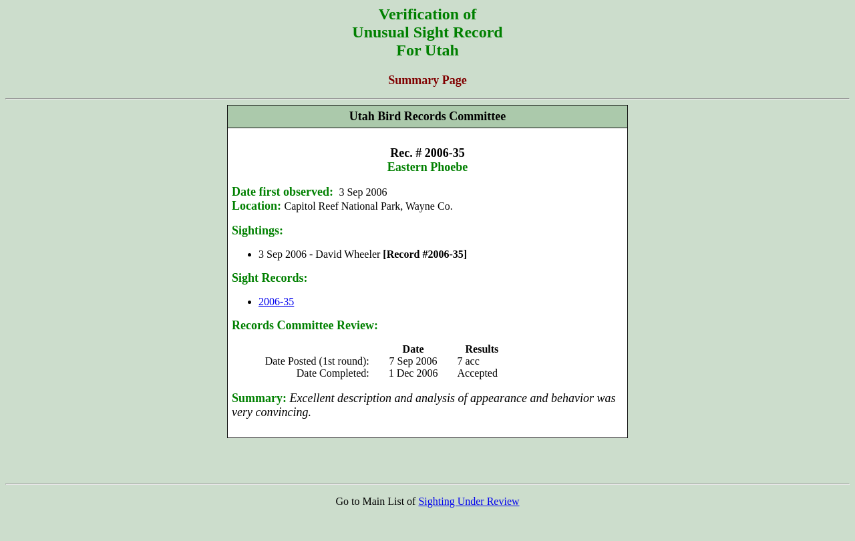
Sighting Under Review (468, 501)
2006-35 (276, 301)
